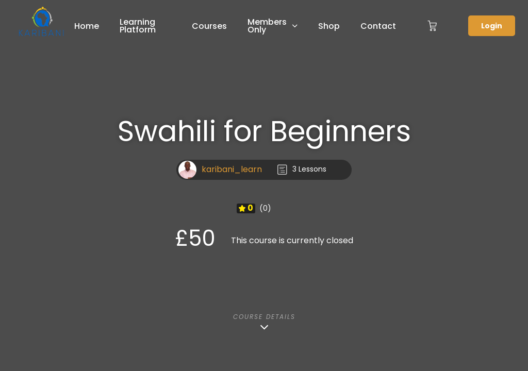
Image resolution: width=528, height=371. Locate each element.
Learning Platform (138, 26)
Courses (209, 26)
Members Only (267, 26)
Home (86, 26)
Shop (329, 26)
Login (491, 26)
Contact (378, 26)
